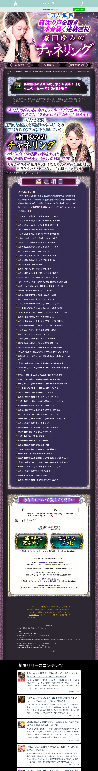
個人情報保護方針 (34, 615)
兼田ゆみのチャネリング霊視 (27, 71)
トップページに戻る (49, 651)
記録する (42, 529)
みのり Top (11, 71)
